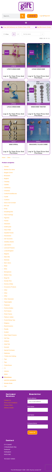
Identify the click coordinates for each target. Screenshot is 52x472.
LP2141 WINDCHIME (13, 107)
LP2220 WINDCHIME (38, 69)
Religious (6, 323)
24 (44, 38)
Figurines (6, 217)
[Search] (22, 16)
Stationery (7, 353)
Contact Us (7, 400)
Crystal (6, 196)
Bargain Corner (8, 172)
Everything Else (8, 211)
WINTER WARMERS (10, 380)
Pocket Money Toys (9, 320)
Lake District (7, 245)
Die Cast (6, 205)
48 (46, 38)
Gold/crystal (7, 226)
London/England (8, 250)
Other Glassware (9, 299)
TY (5, 368)
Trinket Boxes (8, 365)
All (49, 38)
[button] (26, 22)
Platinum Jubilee (8, 317)
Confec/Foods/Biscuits (10, 193)
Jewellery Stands (9, 241)
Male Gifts (7, 257)
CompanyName (32, 423)
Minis (5, 269)
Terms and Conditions (10, 402)
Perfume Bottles (8, 308)
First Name (30, 406)
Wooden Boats (8, 383)
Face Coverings (8, 214)
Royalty (6, 329)
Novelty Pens (8, 281)
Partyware (7, 305)
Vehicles (6, 371)
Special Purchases (9, 350)
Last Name (30, 415)
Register (47, 16)
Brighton (6, 178)
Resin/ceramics (8, 326)
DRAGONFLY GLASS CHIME (38, 144)
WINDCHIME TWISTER (38, 107)
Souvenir (6, 347)
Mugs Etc (6, 278)
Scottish (6, 332)
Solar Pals (7, 344)
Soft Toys (6, 338)
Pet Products (7, 311)
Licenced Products (9, 248)
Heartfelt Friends (8, 233)
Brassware (7, 175)
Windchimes (8, 377)
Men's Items (7, 263)
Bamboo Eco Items (9, 169)
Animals (6, 166)
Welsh (6, 374)
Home (3, 157)
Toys (5, 359)
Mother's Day (8, 275)
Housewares (7, 235)
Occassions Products (10, 287)
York (5, 386)
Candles (6, 184)
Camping (6, 181)
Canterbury (7, 187)
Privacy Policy (8, 405)
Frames (6, 220)
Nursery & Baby (8, 284)
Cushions (6, 199)
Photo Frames (8, 314)
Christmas (7, 190)
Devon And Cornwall (10, 202)
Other (8, 157)
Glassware (7, 223)
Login (41, 16)
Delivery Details (9, 407)
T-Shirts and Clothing (10, 356)
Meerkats (6, 260)
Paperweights (8, 302)
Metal (5, 266)
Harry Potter (7, 229)
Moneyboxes (7, 272)
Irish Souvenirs (8, 238)
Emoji (5, 208)
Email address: (32, 398)
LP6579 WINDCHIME (13, 69)
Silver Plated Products (10, 335)
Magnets (6, 254)
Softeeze (6, 341)
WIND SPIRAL (13, 144)
